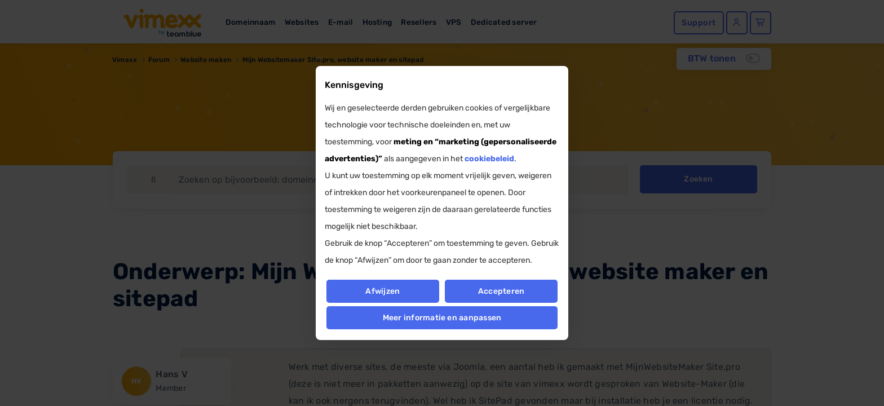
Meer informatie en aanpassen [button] (442, 318)
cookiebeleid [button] (489, 159)
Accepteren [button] (501, 291)
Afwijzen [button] (382, 291)
